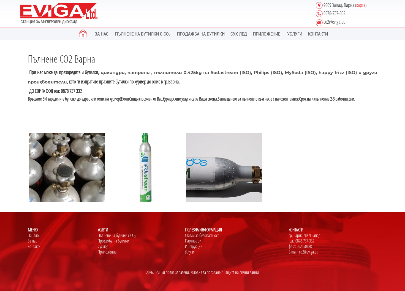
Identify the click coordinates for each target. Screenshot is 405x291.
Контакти (34, 246)
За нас (32, 241)
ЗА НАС (101, 34)
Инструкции (193, 246)
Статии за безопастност (202, 235)
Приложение (107, 252)
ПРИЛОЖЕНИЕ (266, 34)
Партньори (193, 241)
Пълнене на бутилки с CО (117, 235)
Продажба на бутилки (113, 241)
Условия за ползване (206, 272)
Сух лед (103, 246)
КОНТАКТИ (318, 34)
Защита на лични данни (241, 272)
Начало (33, 235)
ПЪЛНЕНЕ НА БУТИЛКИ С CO (142, 34)
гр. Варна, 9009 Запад (304, 235)
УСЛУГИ (294, 34)
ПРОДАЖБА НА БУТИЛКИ (201, 34)
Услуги (189, 252)
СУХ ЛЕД (238, 34)
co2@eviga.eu (308, 252)
